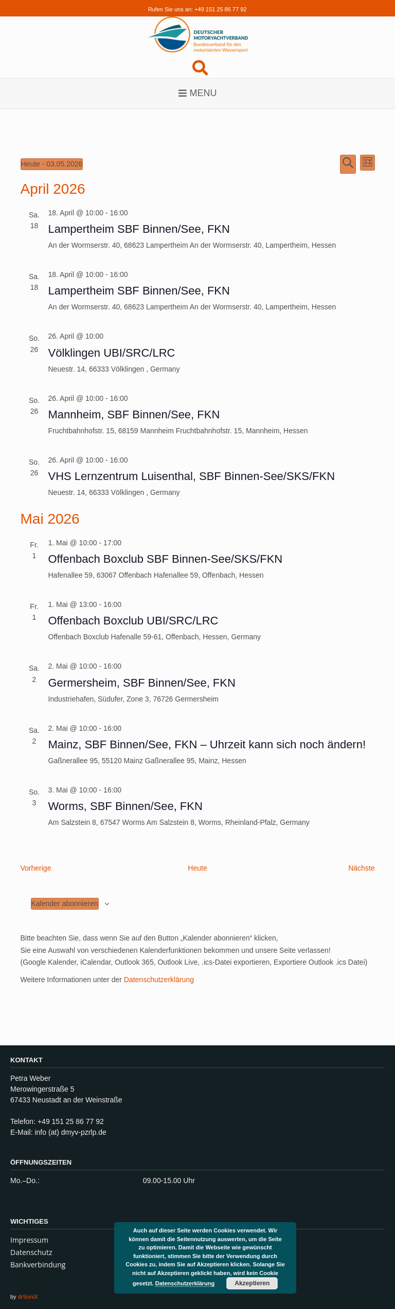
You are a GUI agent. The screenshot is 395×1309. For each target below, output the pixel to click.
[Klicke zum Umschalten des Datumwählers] (52, 164)
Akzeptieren (252, 1283)
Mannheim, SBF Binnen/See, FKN (134, 414)
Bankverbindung (37, 1264)
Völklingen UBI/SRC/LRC (111, 352)
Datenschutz (31, 1252)
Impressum (29, 1240)
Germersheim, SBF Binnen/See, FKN (142, 682)
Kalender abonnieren (64, 903)
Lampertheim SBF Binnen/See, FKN (139, 229)
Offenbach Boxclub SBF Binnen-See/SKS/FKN (165, 558)
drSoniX (28, 1297)
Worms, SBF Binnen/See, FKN (125, 806)
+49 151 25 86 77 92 (220, 9)
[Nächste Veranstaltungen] (361, 868)
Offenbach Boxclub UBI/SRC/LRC (133, 620)
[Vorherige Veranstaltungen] (36, 868)
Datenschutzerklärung (159, 979)
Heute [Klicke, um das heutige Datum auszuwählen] (197, 868)
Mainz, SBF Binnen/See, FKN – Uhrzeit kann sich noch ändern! (207, 744)
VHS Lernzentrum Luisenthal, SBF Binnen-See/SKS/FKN (191, 476)
